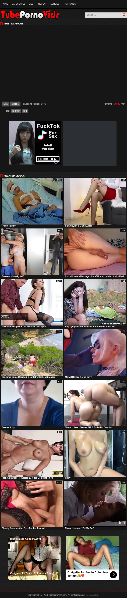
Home (5, 4)
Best (31, 4)
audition (16, 110)
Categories (18, 4)
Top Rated (70, 4)
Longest (55, 4)
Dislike (15, 104)
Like (5, 104)
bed (25, 110)
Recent (42, 4)
